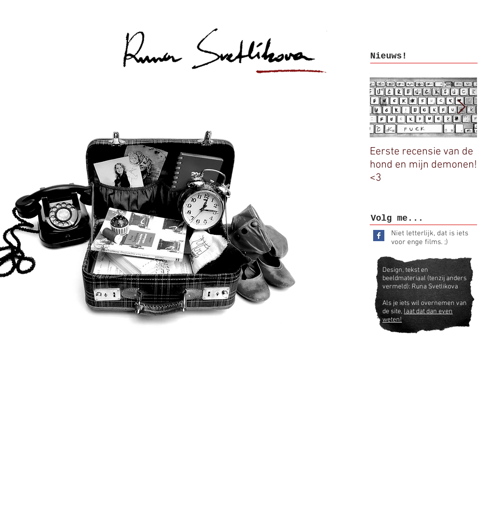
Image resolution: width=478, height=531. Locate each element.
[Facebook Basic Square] (378, 235)
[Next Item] (461, 107)
